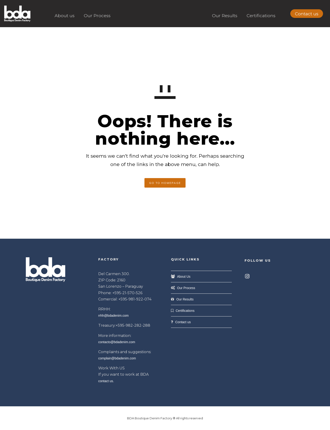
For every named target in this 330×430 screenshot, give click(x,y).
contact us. (106, 381)
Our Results (224, 15)
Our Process (97, 15)
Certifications (261, 15)
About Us (184, 276)
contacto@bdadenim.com (116, 342)
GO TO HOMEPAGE (165, 183)
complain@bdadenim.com (117, 358)
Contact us (306, 13)
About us (65, 15)
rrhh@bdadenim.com (113, 315)
